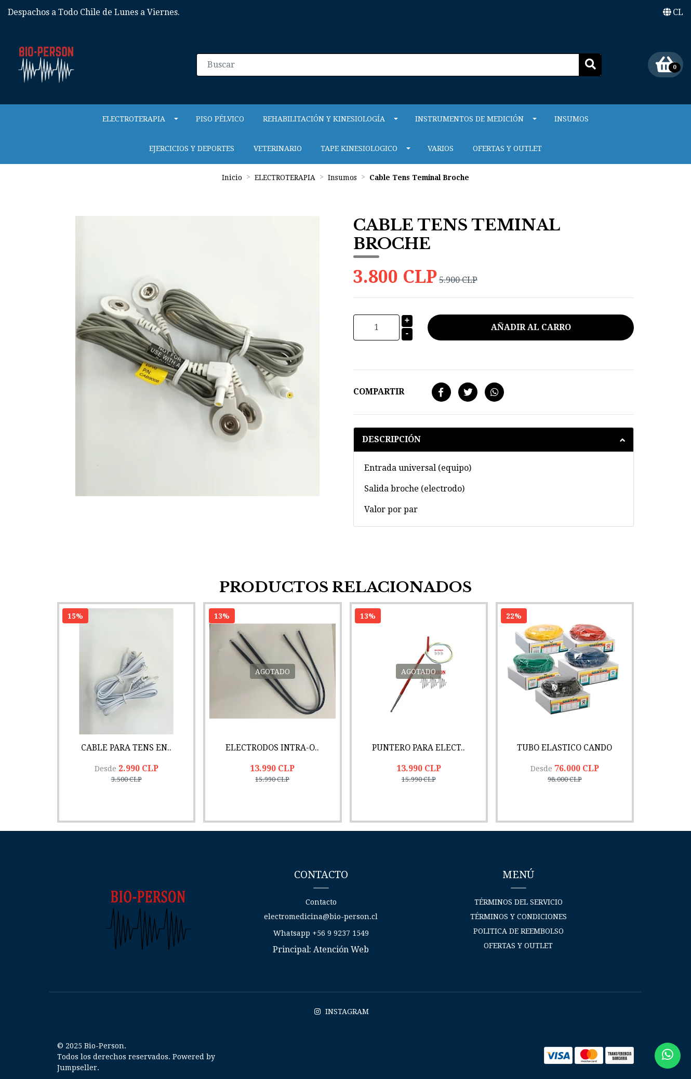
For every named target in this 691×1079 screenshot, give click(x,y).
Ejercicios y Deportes (191, 147)
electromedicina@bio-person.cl (321, 914)
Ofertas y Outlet (507, 147)
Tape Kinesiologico (359, 147)
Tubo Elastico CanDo (565, 745)
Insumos (571, 117)
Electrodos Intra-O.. (272, 745)
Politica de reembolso (518, 928)
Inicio (232, 175)
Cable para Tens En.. (126, 745)
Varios (441, 147)
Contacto (321, 899)
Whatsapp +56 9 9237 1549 (321, 930)
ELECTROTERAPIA (133, 117)
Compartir (378, 390)
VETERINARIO (278, 147)
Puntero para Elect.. (418, 745)
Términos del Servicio (518, 899)
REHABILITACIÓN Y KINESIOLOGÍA (324, 117)
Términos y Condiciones (518, 914)
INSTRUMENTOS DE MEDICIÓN (469, 117)
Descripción (391, 438)
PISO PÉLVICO (220, 117)
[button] (673, 12)
